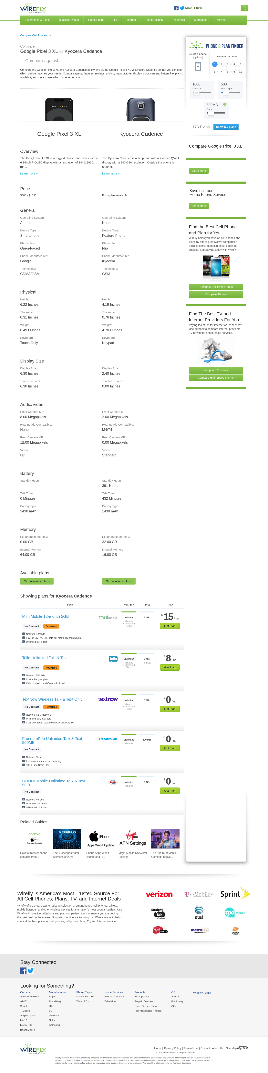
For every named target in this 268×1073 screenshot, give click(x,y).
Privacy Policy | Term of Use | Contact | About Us (193, 1048)
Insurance (179, 19)
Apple (52, 996)
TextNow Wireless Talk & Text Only (52, 699)
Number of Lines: (227, 56)
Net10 (23, 1020)
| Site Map (231, 1048)
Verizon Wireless (29, 996)
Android (175, 996)
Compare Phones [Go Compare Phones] (216, 294)
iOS (173, 1006)
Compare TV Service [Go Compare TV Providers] (216, 370)
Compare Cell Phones (33, 35)
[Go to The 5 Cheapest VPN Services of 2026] (67, 839)
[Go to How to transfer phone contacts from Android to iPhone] (34, 839)
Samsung (54, 1024)
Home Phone (96, 19)
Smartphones (141, 996)
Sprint (23, 1006)
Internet (131, 19)
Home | (158, 1048)
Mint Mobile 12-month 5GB (45, 616)
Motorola (54, 1015)
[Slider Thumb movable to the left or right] (196, 94)
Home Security (154, 19)
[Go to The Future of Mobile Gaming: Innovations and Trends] (165, 839)
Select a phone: (198, 56)
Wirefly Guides (202, 992)
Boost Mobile (27, 1029)
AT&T (23, 1001)
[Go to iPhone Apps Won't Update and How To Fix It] (100, 839)
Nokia (52, 1020)
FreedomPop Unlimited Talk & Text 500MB (52, 740)
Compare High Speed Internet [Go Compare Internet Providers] (216, 377)
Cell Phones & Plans (37, 19)
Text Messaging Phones (147, 1010)
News (188, 7)
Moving (221, 19)
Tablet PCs (82, 1001)
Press (198, 7)
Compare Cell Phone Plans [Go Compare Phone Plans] (216, 286)
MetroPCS (26, 1024)
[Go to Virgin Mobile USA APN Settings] (133, 839)
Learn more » (29, 173)
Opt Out (242, 1048)
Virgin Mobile (27, 1015)
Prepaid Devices (143, 1001)
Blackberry (177, 1001)
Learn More (199, 170)
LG (50, 1010)
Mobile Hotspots (85, 996)
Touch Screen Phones (146, 1006)
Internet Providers (115, 996)
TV (115, 19)
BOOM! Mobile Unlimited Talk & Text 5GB (53, 783)
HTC (51, 1006)
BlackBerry (55, 1001)
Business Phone (69, 19)
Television (110, 1001)
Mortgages (200, 19)
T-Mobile (25, 1010)
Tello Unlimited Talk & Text (45, 658)
